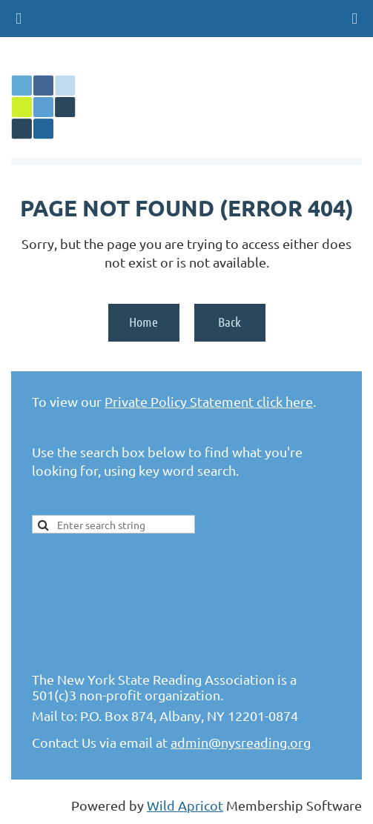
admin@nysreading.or (237, 742)
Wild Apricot (185, 805)
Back (229, 321)
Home (143, 321)
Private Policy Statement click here (209, 401)
